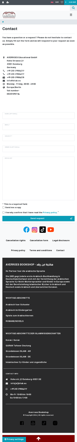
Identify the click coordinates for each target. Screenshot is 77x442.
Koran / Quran (13, 340)
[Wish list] (62, 2)
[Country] (52, 2)
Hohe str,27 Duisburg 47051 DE (23, 379)
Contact (60, 250)
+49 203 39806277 (16, 389)
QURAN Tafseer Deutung (18, 346)
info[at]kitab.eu (16, 383)
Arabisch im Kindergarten (19, 310)
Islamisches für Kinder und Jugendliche (26, 362)
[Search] (73, 8)
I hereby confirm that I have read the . (32, 212)
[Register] (7, 2)
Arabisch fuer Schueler (18, 305)
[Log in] (3, 2)
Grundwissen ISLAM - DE (18, 357)
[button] (22, 423)
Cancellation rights (16, 240)
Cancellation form (39, 240)
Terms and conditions (40, 250)
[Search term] (35, 8)
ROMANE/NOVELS (15, 321)
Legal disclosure (61, 240)
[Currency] (57, 2)
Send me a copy (13, 207)
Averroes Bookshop (39, 412)
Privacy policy (18, 250)
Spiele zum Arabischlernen (19, 316)
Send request (51, 218)
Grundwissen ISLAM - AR (18, 351)
